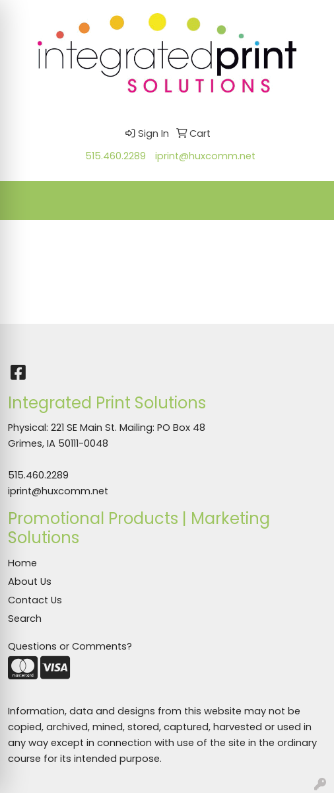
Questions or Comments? (70, 646)
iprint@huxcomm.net (205, 156)
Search (25, 618)
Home (22, 563)
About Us (29, 581)
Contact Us (35, 600)
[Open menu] (307, 200)
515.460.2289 (115, 156)
